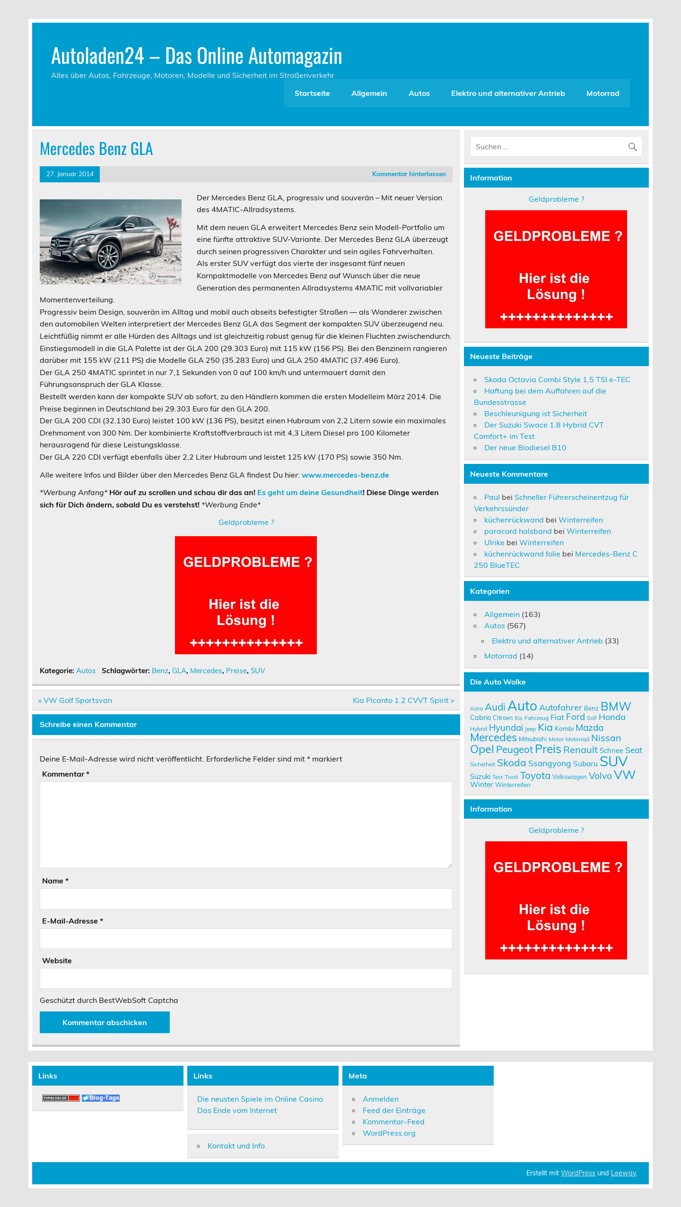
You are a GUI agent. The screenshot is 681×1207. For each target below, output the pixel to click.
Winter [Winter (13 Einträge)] (481, 784)
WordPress (578, 1173)
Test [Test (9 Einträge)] (497, 776)
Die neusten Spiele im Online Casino (260, 1099)
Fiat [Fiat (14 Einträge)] (557, 717)
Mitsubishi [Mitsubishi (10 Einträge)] (533, 739)
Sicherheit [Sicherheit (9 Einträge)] (482, 764)
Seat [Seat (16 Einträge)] (633, 750)
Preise (236, 670)
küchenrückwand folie (522, 553)
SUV (258, 670)
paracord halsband (518, 531)
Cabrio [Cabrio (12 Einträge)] (480, 717)
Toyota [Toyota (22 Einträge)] (535, 775)
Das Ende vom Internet (237, 1110)
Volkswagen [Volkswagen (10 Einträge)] (569, 776)
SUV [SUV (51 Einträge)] (614, 761)
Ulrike (494, 542)
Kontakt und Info (236, 1145)
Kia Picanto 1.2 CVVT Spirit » (403, 700)
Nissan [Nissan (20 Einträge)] (606, 738)
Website (57, 960)
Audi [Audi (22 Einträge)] (495, 707)
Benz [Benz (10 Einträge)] (591, 708)
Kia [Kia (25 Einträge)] (545, 726)
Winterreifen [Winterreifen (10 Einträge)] (513, 784)
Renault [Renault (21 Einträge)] (580, 749)
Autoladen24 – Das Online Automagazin (196, 54)
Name (55, 880)
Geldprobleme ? (246, 522)
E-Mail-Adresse (72, 921)
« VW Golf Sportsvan (75, 700)
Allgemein (369, 93)
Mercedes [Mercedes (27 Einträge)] (493, 737)
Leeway (623, 1173)
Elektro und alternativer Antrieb (508, 93)
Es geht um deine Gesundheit (310, 492)
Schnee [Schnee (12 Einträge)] (611, 750)
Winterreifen (581, 519)
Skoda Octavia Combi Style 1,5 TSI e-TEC (557, 379)
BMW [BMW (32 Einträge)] (616, 706)
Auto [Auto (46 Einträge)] (522, 705)
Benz (160, 670)
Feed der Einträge (394, 1110)
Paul (492, 497)
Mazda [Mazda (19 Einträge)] (589, 727)
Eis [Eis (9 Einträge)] (519, 717)
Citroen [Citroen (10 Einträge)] (503, 717)
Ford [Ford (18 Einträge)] (575, 716)
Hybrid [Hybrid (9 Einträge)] (478, 728)
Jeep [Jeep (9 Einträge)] (530, 728)
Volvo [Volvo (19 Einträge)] (600, 775)
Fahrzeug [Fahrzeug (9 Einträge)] (536, 717)
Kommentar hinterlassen (409, 174)
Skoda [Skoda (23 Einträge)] (511, 762)
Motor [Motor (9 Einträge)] (556, 739)
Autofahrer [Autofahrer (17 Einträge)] (560, 707)
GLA (179, 670)
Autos (419, 93)
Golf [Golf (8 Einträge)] (592, 718)
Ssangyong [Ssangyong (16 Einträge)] (549, 763)
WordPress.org (389, 1133)
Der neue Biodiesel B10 (525, 447)
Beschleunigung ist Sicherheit (535, 413)
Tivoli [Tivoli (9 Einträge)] (511, 776)
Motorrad (603, 93)
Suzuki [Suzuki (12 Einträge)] (480, 776)
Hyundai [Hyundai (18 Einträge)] (506, 727)
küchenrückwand (514, 519)
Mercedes (206, 670)
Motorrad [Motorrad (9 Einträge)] (577, 739)
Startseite (312, 93)
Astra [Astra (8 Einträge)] (476, 708)
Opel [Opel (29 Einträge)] (482, 749)
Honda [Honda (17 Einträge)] (612, 716)
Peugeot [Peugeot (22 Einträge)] (514, 749)
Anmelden (381, 1099)
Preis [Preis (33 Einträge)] (548, 748)
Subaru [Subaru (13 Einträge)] (585, 763)
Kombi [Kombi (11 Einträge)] (564, 728)
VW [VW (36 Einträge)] (625, 774)
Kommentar (65, 774)
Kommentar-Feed (394, 1121)
